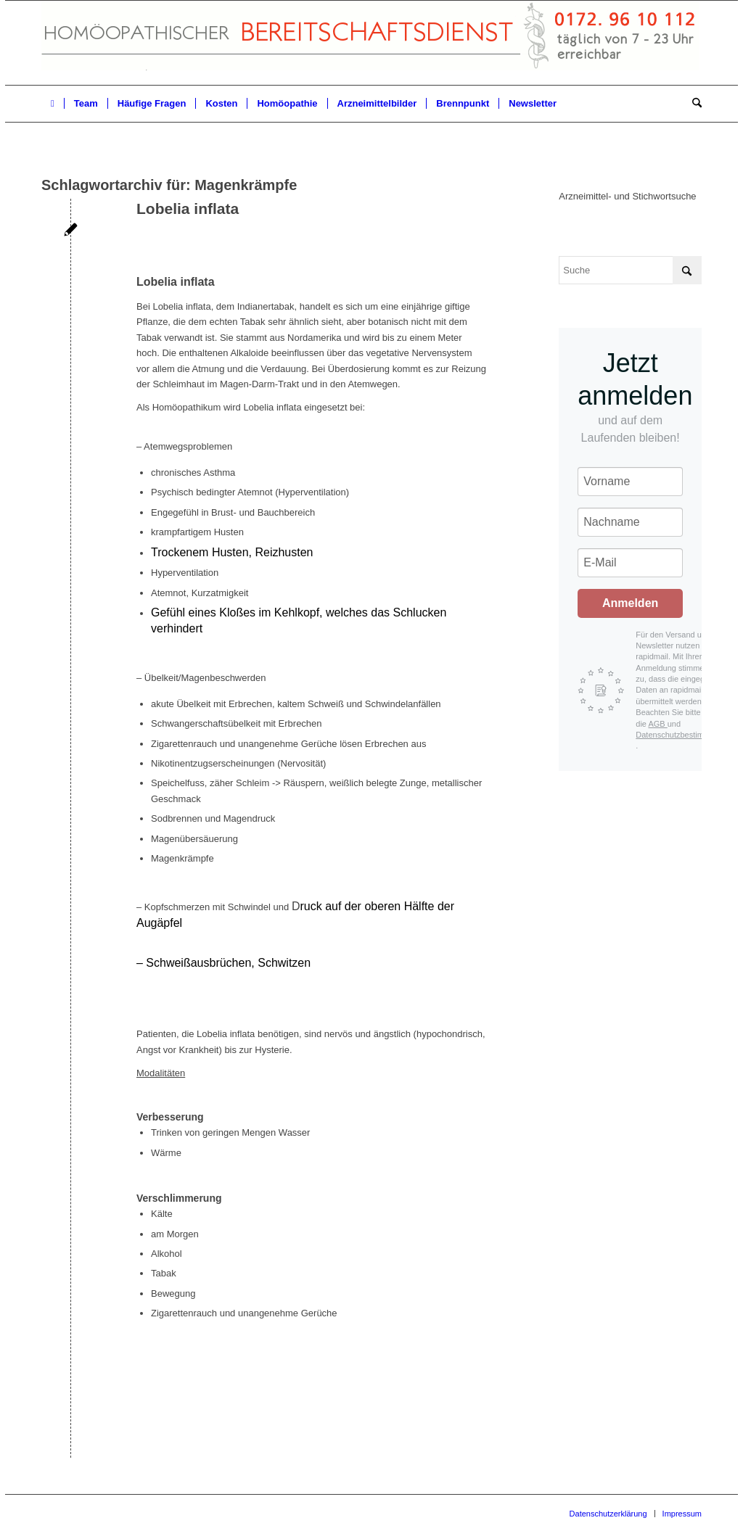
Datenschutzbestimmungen (684, 734)
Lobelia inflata (187, 208)
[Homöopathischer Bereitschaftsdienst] (370, 43)
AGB (657, 723)
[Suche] (692, 104)
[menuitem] (52, 104)
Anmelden (630, 603)
